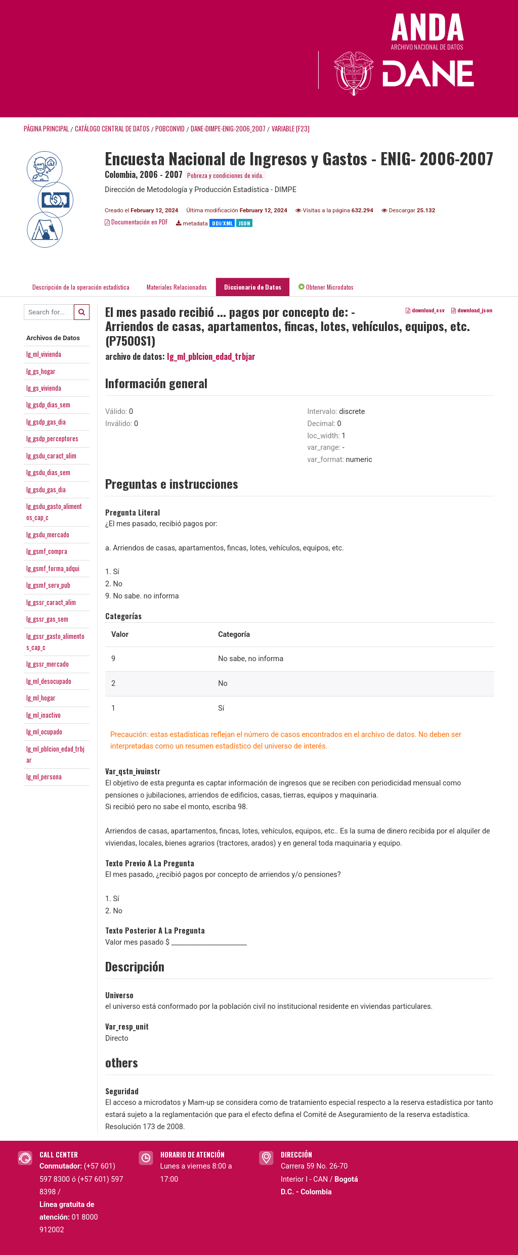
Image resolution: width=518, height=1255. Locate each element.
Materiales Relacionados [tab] (177, 287)
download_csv (425, 310)
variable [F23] (291, 128)
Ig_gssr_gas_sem (47, 619)
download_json (471, 310)
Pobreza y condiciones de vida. (225, 175)
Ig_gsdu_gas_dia (46, 489)
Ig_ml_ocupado (44, 731)
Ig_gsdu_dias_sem (48, 472)
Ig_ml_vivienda (43, 354)
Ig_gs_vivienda (43, 388)
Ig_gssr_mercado (47, 664)
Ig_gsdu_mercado (47, 534)
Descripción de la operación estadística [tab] (81, 287)
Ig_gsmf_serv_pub (48, 585)
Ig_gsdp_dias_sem (48, 404)
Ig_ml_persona (44, 776)
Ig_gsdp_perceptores (52, 438)
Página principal (46, 128)
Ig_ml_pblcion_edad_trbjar (211, 356)
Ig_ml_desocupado (48, 681)
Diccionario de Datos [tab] (252, 287)
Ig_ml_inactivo (43, 715)
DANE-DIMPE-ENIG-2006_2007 (228, 128)
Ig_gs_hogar (41, 371)
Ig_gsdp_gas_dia (46, 421)
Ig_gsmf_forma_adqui (52, 568)
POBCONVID (170, 128)
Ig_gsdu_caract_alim (51, 455)
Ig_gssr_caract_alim (51, 602)
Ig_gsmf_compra (46, 551)
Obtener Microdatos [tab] (326, 287)
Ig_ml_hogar (41, 697)
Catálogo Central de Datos (112, 128)
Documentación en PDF (136, 221)
